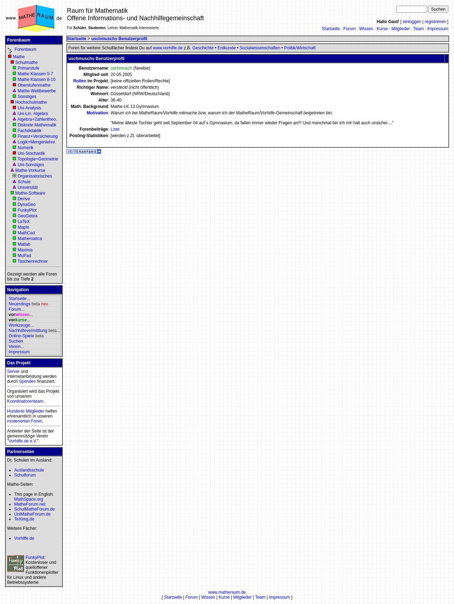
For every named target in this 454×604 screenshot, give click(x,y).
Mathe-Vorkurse (30, 170)
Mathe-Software (30, 193)
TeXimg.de (24, 519)
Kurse (382, 28)
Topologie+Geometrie (37, 159)
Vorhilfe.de (24, 538)
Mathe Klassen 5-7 (35, 73)
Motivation (97, 112)
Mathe (18, 56)
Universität (28, 187)
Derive (24, 198)
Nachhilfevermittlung (28, 330)
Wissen (366, 28)
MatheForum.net (29, 504)
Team (418, 28)
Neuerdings (19, 303)
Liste (115, 129)
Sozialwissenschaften (259, 47)
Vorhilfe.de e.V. (23, 441)
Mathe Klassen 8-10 (37, 79)
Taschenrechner (32, 261)
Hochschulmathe (31, 102)
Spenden (27, 381)
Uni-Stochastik (31, 153)
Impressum (437, 28)
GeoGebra (28, 215)
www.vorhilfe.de (168, 47)
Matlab (24, 244)
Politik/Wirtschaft (300, 47)
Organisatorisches (35, 176)
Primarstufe (28, 68)
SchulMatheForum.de (34, 509)
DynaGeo (27, 204)
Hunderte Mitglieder (25, 411)
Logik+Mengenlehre (36, 142)
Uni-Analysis (29, 107)
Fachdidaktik (29, 130)
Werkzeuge (19, 325)
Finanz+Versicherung (38, 136)
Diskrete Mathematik (37, 125)
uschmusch (121, 68)
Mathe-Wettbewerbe (37, 90)
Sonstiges (27, 96)
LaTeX (24, 221)
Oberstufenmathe (34, 85)
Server (13, 371)
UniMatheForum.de (32, 514)
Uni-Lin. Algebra (33, 113)
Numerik (26, 147)
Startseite (331, 28)
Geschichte (203, 47)
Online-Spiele (21, 335)
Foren (36, 421)
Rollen (79, 80)
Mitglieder (400, 28)
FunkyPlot (27, 210)
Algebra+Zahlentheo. (37, 119)
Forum (349, 28)
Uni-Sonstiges (31, 164)
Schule (24, 181)
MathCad (26, 232)
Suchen (16, 341)
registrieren (435, 21)
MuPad (24, 255)
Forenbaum (25, 49)
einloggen (412, 21)
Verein (15, 346)
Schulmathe (26, 62)
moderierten (18, 421)
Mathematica (30, 238)
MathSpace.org (28, 499)
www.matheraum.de (227, 592)
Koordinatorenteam (25, 401)
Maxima (25, 249)
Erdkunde (226, 47)
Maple (23, 227)
